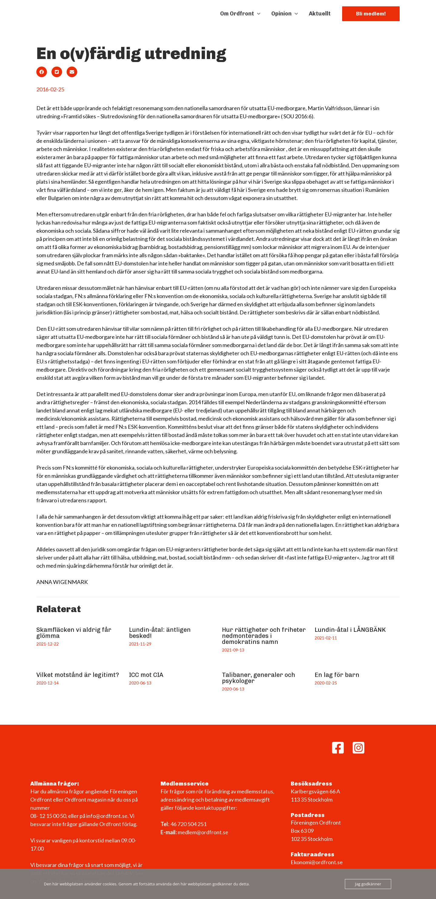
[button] (371, 13)
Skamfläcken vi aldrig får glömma (73, 632)
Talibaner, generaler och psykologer (258, 677)
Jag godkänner (368, 884)
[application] (257, 13)
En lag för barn (337, 674)
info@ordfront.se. (108, 815)
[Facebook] (338, 747)
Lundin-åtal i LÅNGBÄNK (350, 629)
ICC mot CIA (146, 674)
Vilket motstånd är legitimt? (77, 674)
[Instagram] (358, 747)
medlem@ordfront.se (203, 832)
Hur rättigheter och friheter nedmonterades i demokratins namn (264, 635)
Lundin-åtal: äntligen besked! (160, 632)
